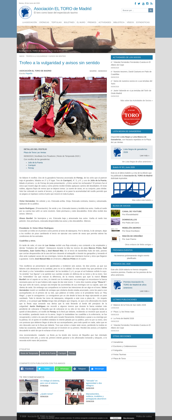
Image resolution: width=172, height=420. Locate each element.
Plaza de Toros (118, 358)
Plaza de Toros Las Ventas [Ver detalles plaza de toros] (35, 152)
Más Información (128, 418)
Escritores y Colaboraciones (124, 346)
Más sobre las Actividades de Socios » (137, 100)
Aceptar (115, 418)
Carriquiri (32, 165)
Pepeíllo (29, 73)
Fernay (31, 168)
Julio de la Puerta (35, 162)
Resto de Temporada (29, 353)
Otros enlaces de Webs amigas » (139, 244)
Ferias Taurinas (118, 354)
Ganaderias (117, 342)
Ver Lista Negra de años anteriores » (137, 162)
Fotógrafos (116, 350)
